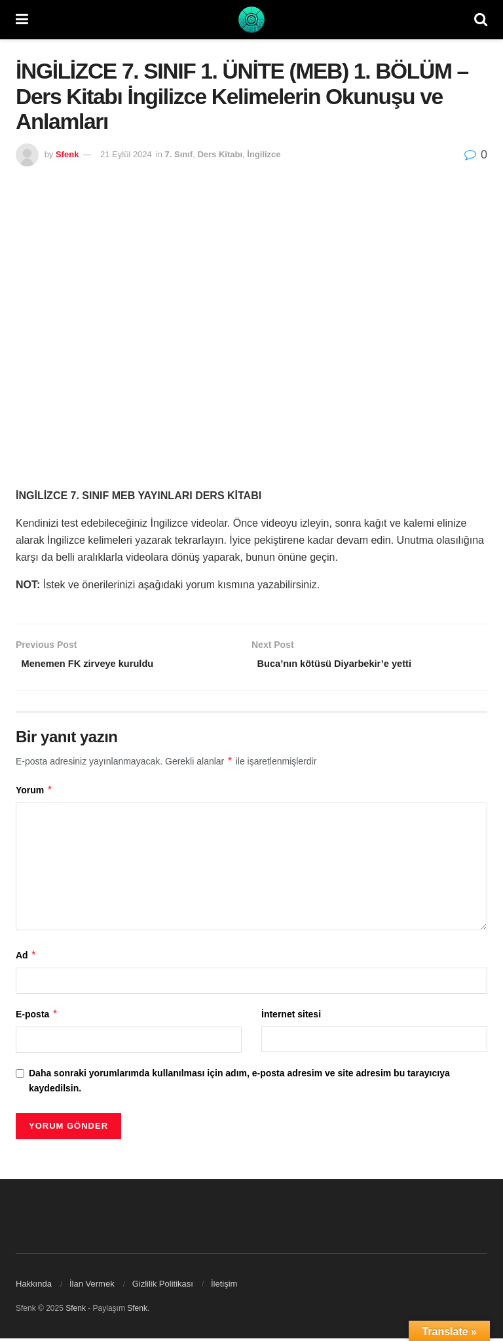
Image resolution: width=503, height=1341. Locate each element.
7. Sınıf (179, 154)
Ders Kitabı (219, 154)
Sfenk (67, 154)
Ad (26, 958)
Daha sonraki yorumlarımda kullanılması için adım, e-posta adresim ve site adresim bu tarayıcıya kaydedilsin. (239, 1083)
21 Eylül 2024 (126, 154)
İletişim (224, 1286)
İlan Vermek (92, 1286)
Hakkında (34, 1286)
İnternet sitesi (291, 1016)
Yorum (34, 792)
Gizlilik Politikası (162, 1286)
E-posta (37, 1017)
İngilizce (263, 154)
